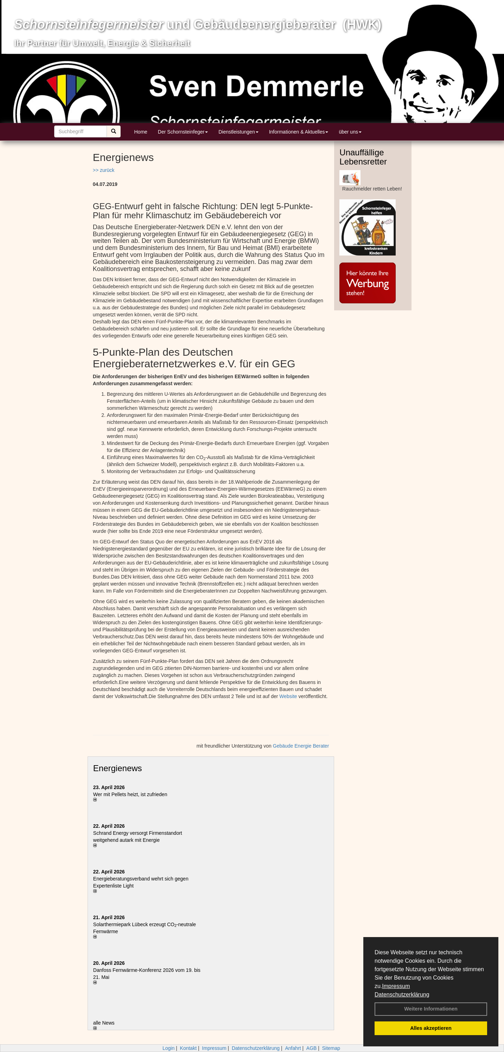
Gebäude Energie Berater (301, 746)
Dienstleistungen (238, 132)
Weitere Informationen (431, 1009)
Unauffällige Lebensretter (363, 157)
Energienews (117, 768)
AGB (311, 1048)
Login (168, 1048)
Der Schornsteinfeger (183, 132)
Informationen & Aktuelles (298, 132)
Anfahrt (293, 1048)
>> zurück (103, 170)
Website (288, 696)
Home (140, 132)
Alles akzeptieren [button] (431, 1028)
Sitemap (331, 1048)
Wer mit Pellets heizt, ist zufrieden (130, 794)
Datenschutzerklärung (402, 995)
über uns (350, 132)
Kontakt (188, 1048)
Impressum (396, 986)
